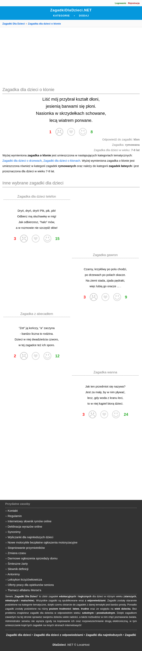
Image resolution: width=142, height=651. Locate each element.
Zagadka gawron (105, 255)
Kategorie (61, 15)
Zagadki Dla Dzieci (13, 23)
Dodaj (84, 15)
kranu (113, 397)
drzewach (95, 274)
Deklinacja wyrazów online (25, 526)
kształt (82, 99)
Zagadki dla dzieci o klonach (61, 160)
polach (110, 274)
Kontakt (13, 510)
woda (103, 397)
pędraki (119, 280)
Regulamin (15, 516)
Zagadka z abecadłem (36, 314)
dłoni (93, 99)
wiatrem (66, 120)
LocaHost (83, 644)
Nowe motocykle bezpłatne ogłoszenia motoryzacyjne (42, 542)
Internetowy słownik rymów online (29, 521)
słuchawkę (40, 216)
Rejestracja (134, 3)
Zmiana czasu (17, 553)
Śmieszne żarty (18, 563)
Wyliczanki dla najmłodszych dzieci (30, 537)
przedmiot (102, 386)
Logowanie (120, 3)
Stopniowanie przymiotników (26, 547)
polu (114, 269)
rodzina (48, 333)
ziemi (93, 280)
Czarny (88, 269)
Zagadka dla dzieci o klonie (44, 23)
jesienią (53, 106)
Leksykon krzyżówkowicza (25, 579)
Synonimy (14, 531)
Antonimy (13, 574)
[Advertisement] (71, 56)
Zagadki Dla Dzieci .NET (71, 10)
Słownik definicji (18, 569)
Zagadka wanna (105, 372)
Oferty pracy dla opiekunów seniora (31, 584)
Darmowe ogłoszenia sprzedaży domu (32, 558)
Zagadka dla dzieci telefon (36, 196)
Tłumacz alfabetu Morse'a (24, 590)
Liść (46, 99)
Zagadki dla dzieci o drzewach (22, 160)
